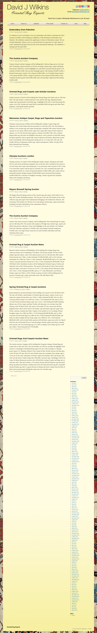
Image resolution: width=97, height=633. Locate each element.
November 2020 (75, 437)
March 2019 (74, 468)
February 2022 (75, 415)
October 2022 (75, 403)
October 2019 (75, 460)
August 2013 (75, 581)
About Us (24, 23)
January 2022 (75, 417)
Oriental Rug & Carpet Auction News (26, 244)
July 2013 (74, 583)
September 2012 (75, 600)
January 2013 (75, 593)
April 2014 (74, 567)
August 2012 (75, 601)
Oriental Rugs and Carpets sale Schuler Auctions (32, 92)
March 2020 (74, 451)
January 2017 (75, 511)
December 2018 (75, 473)
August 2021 (75, 426)
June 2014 (74, 564)
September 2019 (75, 461)
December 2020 (75, 436)
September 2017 (75, 497)
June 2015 (74, 543)
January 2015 (75, 552)
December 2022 (75, 402)
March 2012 (74, 610)
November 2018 (75, 475)
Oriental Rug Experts (13, 627)
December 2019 (75, 456)
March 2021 (74, 432)
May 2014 (74, 565)
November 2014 (75, 555)
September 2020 (75, 441)
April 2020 (74, 449)
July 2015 (74, 542)
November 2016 (75, 514)
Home (12, 23)
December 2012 (75, 594)
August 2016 (75, 519)
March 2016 (74, 528)
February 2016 (75, 530)
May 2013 (74, 586)
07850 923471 (85, 10)
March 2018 (74, 487)
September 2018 (75, 478)
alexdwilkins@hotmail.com (81, 12)
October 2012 (75, 598)
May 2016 (74, 525)
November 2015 (75, 535)
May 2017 (74, 504)
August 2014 (75, 560)
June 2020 (74, 446)
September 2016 (75, 518)
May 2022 (74, 410)
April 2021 (74, 431)
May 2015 (74, 545)
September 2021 (75, 424)
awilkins (25, 32)
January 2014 (75, 572)
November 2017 (75, 494)
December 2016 (75, 513)
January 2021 (75, 434)
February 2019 (75, 470)
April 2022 (74, 412)
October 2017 (75, 496)
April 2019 (74, 466)
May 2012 (74, 606)
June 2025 (74, 385)
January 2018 (75, 490)
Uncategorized (18, 48)
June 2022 (74, 408)
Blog (85, 23)
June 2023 (74, 391)
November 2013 (75, 576)
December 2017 (75, 492)
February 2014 (75, 571)
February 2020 (75, 453)
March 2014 (74, 569)
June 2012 (74, 605)
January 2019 (75, 472)
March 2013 (74, 589)
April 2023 (74, 395)
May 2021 (74, 429)
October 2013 (75, 577)
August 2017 (75, 499)
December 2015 (75, 533)
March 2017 (74, 507)
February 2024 (75, 390)
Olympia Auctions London (21, 156)
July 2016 (74, 521)
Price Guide (49, 23)
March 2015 (74, 548)
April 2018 (74, 485)
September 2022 (75, 405)
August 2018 (75, 480)
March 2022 (74, 414)
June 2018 (74, 482)
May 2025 (74, 386)
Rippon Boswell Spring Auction (24, 189)
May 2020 (74, 448)
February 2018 (75, 489)
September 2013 (75, 579)
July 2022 (74, 407)
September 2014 (75, 559)
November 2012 (75, 596)
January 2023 (75, 400)
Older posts (13, 376)
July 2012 (74, 603)
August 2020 (75, 443)
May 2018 (74, 484)
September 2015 (75, 538)
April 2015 (74, 547)
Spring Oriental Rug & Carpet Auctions (27, 287)
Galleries (36, 23)
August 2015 (75, 540)
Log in (73, 615)
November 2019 (75, 458)
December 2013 (75, 574)
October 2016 (75, 516)
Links (76, 23)
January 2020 (75, 455)
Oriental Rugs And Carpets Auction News (28, 338)
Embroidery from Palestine (22, 30)
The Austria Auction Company (23, 58)
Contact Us (64, 23)
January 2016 (75, 531)
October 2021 (75, 422)
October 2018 (75, 477)
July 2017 (74, 501)
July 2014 (74, 562)
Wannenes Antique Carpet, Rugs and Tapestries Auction (35, 118)
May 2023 (74, 393)
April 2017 (74, 506)
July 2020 (74, 444)
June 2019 (74, 463)
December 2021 (75, 419)
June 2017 (74, 502)
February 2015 (75, 550)
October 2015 (75, 536)
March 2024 (74, 388)
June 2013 (74, 584)
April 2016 (74, 526)
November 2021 (75, 420)
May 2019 (74, 465)
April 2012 (74, 608)
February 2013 (75, 591)
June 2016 (74, 523)
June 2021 (74, 427)
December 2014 (75, 554)
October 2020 (75, 439)
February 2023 (75, 398)
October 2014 (75, 557)
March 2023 (74, 397)
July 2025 (74, 383)
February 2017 (75, 509)
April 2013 (74, 588)
